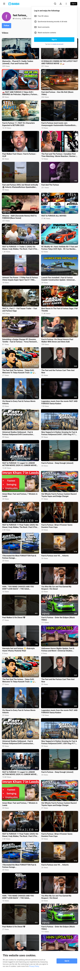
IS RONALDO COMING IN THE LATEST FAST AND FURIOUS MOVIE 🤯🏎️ (59, 62)
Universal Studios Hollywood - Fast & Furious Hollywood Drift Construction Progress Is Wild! (17, 433)
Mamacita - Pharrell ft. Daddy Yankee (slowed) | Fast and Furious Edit (17, 62)
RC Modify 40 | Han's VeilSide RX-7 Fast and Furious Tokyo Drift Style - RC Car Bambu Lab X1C (59, 248)
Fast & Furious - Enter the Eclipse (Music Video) (58, 618)
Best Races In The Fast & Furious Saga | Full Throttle (59, 309)
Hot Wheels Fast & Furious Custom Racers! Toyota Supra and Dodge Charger (59, 495)
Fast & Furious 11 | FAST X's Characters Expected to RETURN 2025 (18, 124)
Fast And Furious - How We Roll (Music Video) (57, 93)
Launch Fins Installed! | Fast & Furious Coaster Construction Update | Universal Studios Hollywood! (57, 278)
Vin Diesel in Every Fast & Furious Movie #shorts (18, 402)
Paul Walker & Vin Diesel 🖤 (13, 617)
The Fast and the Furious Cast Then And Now (57, 371)
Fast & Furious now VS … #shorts (55, 556)
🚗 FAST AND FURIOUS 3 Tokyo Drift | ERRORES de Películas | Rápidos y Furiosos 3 (20, 93)
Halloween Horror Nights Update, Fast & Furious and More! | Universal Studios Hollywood (57, 649)
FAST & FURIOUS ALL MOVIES (53, 216)
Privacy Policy (34, 966)
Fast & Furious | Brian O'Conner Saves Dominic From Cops (57, 526)
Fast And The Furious (50, 185)
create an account (57, 44)
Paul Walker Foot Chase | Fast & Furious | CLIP (19, 155)
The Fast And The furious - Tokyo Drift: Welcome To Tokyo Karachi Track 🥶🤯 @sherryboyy (18, 371)
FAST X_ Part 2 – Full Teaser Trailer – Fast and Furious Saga (19, 309)
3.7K (24, 18)
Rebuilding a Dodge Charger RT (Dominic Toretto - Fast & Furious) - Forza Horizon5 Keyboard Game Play (19, 340)
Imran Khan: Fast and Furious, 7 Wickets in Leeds (19, 495)
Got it (67, 961)
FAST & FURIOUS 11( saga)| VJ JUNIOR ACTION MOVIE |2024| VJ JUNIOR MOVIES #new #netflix (20, 464)
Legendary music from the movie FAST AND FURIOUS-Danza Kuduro (59, 402)
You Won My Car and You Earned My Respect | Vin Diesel (56, 588)
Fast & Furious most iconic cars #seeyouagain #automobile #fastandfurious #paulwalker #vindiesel (59, 124)
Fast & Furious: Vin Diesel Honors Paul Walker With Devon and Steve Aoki (57, 340)
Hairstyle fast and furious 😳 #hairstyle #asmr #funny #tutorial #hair (18, 649)
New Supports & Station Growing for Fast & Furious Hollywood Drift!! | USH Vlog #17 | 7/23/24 (59, 433)
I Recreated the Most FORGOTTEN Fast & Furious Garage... (19, 557)
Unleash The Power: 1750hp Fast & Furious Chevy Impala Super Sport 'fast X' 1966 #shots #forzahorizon (20, 278)
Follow (6, 25)
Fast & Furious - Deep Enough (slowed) (57, 463)
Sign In (54, 39)
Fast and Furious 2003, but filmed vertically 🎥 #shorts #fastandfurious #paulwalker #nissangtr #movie (20, 186)
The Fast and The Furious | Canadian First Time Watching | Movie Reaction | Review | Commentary (58, 155)
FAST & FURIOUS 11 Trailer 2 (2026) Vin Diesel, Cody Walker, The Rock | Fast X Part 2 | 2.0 (20, 248)
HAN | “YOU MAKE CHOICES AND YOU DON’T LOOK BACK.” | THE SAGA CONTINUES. (18, 588)
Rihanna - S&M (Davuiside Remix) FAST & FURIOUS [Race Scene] (19, 217)
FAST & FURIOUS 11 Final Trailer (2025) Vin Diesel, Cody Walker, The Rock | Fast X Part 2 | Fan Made (20, 526)
